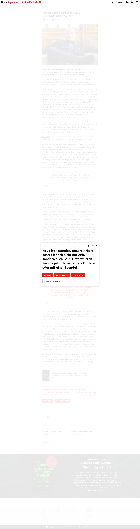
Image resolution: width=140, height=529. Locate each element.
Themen (119, 2)
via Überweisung (62, 275)
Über (132, 2)
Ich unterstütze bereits (52, 281)
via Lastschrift (78, 275)
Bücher (126, 2)
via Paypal (48, 275)
